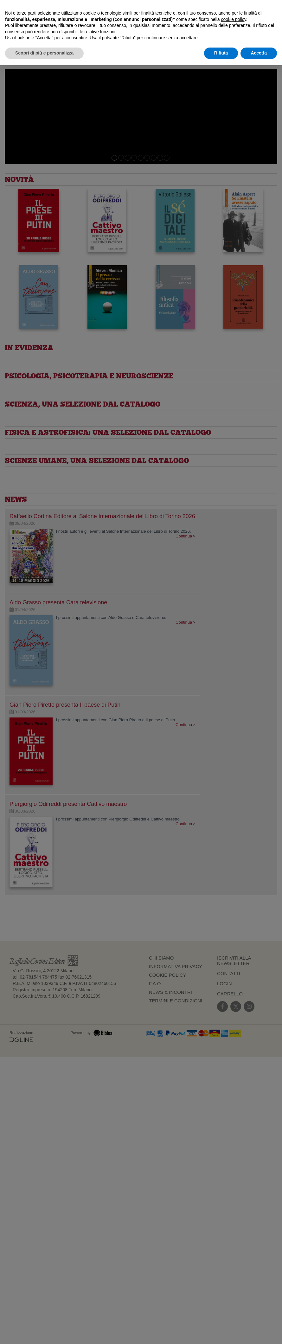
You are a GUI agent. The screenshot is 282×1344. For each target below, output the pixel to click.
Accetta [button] (259, 52)
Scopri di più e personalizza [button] (44, 52)
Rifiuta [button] (221, 52)
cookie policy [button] (233, 19)
